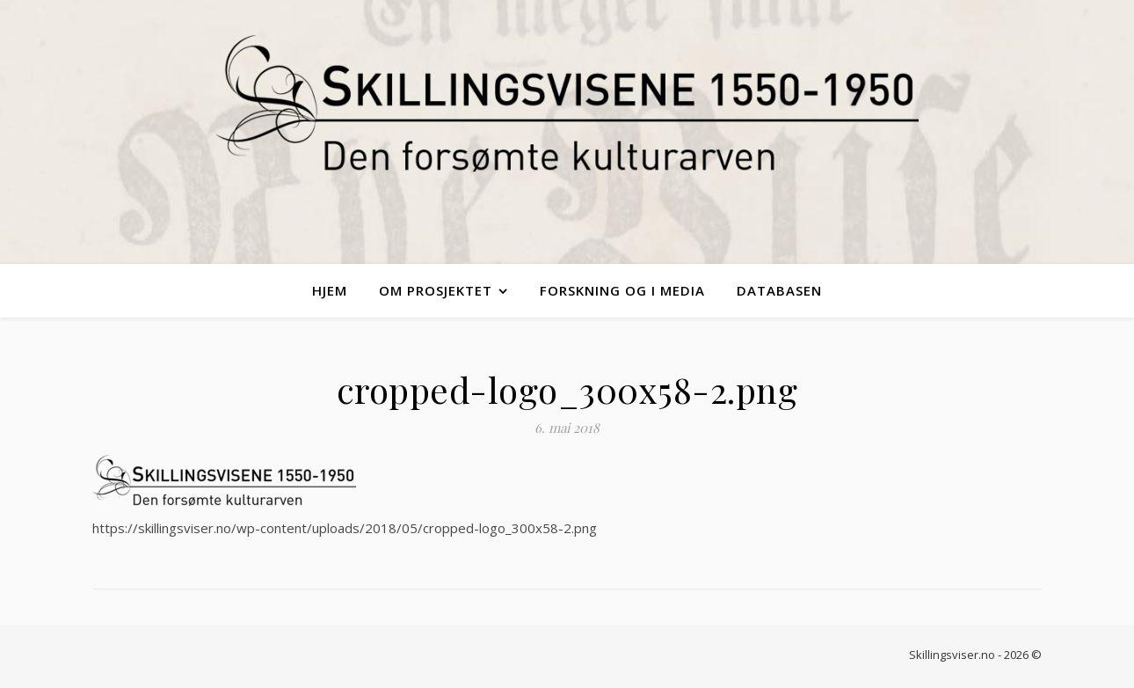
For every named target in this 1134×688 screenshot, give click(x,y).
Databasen (779, 290)
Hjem (329, 290)
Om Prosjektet (435, 290)
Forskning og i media (622, 290)
